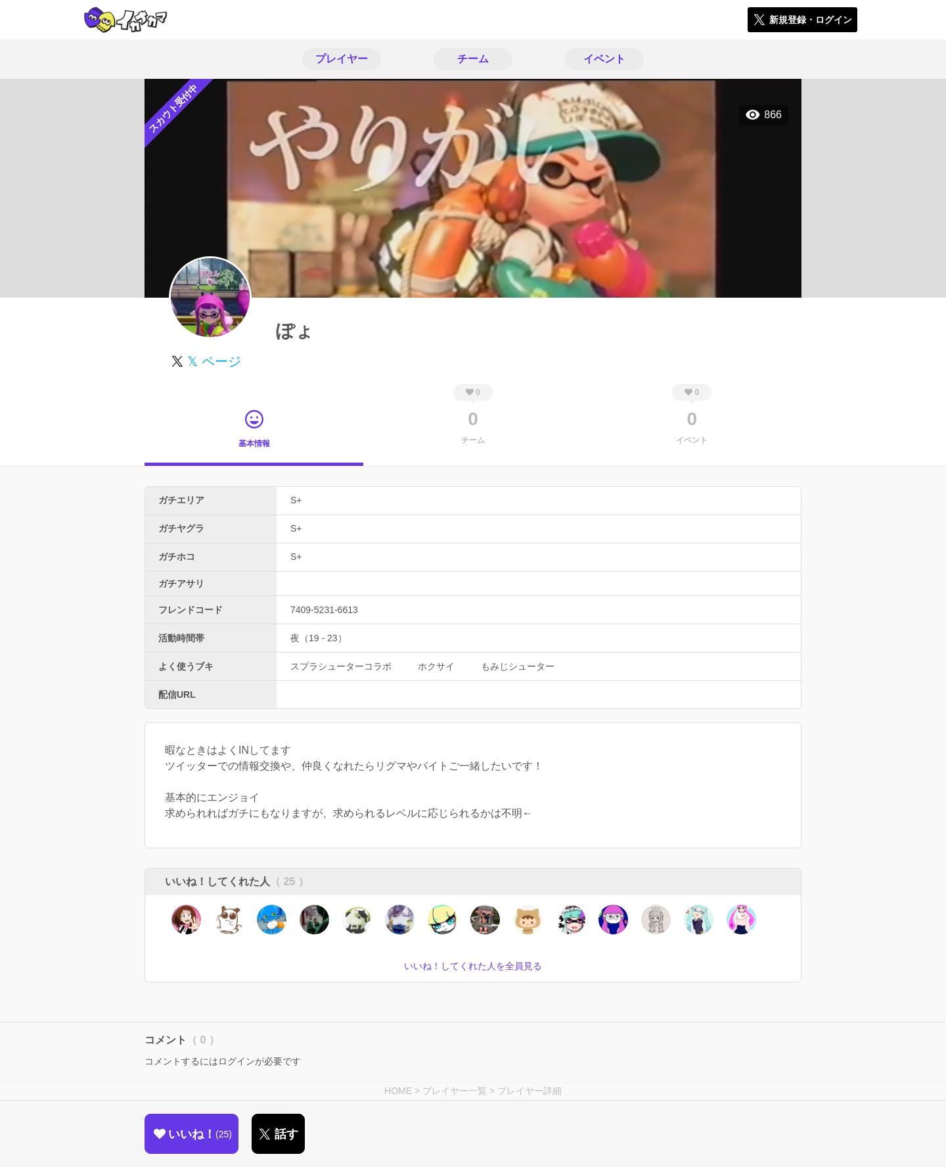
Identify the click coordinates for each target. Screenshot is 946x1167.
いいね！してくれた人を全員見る (473, 966)
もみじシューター (517, 666)
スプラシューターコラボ (341, 666)
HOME (398, 1091)
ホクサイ (436, 666)
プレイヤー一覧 (454, 1091)
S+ (296, 500)
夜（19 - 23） (318, 638)
